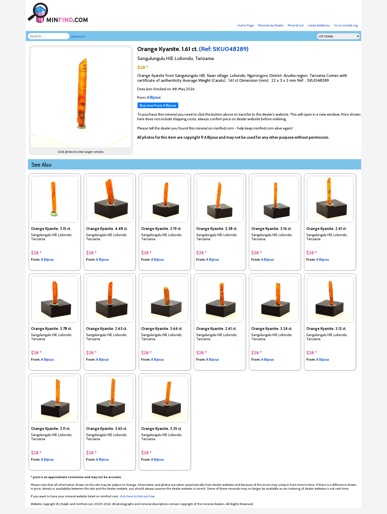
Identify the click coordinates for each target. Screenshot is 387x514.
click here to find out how (137, 496)
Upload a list (77, 36)
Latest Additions (319, 25)
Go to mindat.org (346, 25)
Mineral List (296, 25)
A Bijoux (47, 259)
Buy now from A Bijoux (158, 105)
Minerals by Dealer (271, 25)
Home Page (246, 25)
